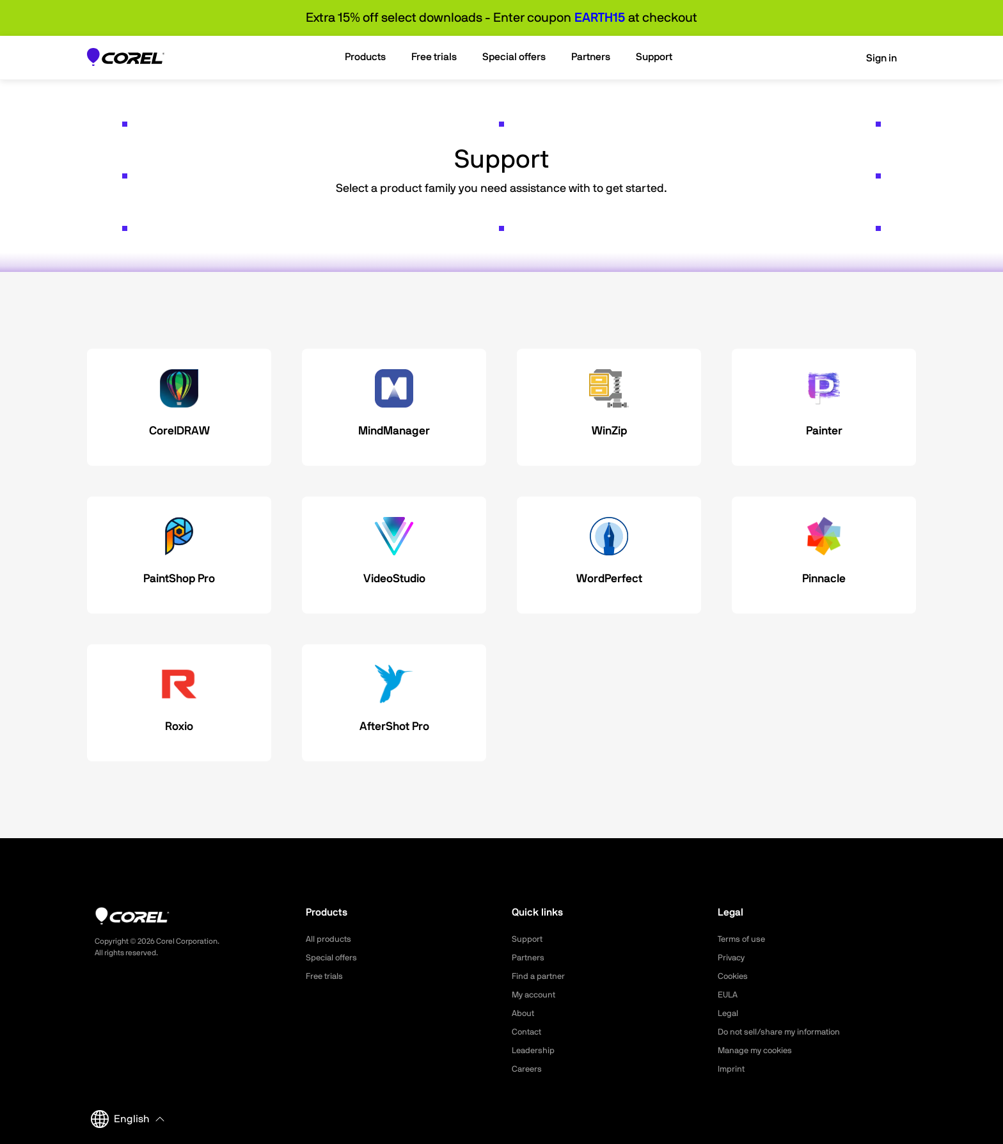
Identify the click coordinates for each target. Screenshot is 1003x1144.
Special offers (333, 957)
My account (536, 994)
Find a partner (540, 976)
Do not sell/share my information (784, 1032)
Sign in (872, 58)
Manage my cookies (758, 1050)
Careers (528, 1069)
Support (528, 939)
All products (330, 939)
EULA (728, 994)
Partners (529, 957)
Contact (528, 1032)
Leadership (534, 1050)
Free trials (326, 976)
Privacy (732, 957)
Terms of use (743, 939)
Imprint (732, 1069)
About (524, 1013)
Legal (729, 1013)
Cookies (734, 976)
